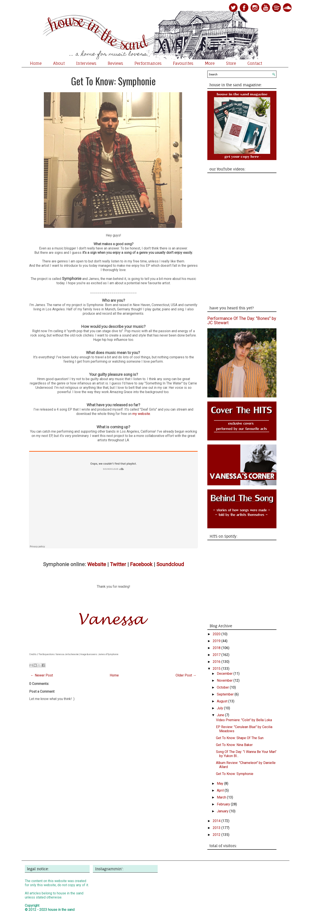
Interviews (86, 63)
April (221, 790)
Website (96, 564)
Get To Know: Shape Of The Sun (239, 738)
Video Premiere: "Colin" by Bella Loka (244, 720)
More (210, 63)
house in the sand (61, 910)
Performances (148, 63)
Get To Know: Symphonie (113, 81)
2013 (217, 828)
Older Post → (186, 675)
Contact (255, 63)
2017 (217, 655)
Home (36, 63)
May (220, 783)
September (226, 694)
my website (141, 414)
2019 (217, 641)
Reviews (115, 63)
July (220, 708)
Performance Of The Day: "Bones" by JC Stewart (241, 320)
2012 (217, 835)
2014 (217, 821)
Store (231, 63)
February (224, 804)
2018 (217, 648)
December (225, 674)
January (223, 811)
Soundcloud (170, 564)
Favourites (183, 63)
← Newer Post (41, 675)
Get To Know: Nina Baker (234, 745)
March (222, 797)
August (222, 701)
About (59, 63)
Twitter (118, 564)
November (225, 680)
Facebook (141, 564)
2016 (217, 662)
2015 (217, 669)
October (223, 687)
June (221, 715)
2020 (217, 634)
